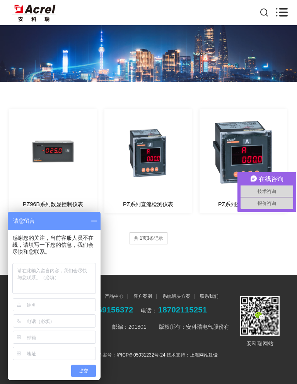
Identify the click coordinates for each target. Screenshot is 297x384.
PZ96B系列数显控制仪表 (53, 204)
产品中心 (113, 296)
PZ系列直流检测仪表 (148, 204)
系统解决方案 (175, 296)
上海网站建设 (204, 355)
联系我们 (209, 296)
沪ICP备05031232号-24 (141, 355)
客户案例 (142, 296)
